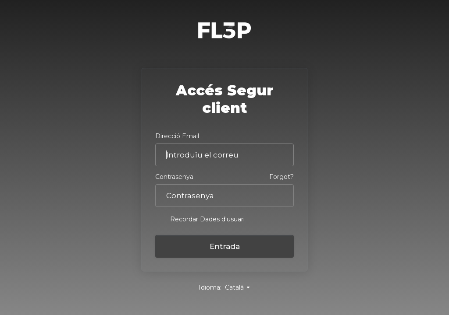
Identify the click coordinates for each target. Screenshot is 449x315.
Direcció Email (177, 136)
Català (238, 287)
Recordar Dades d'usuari (200, 219)
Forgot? (281, 177)
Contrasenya (174, 177)
